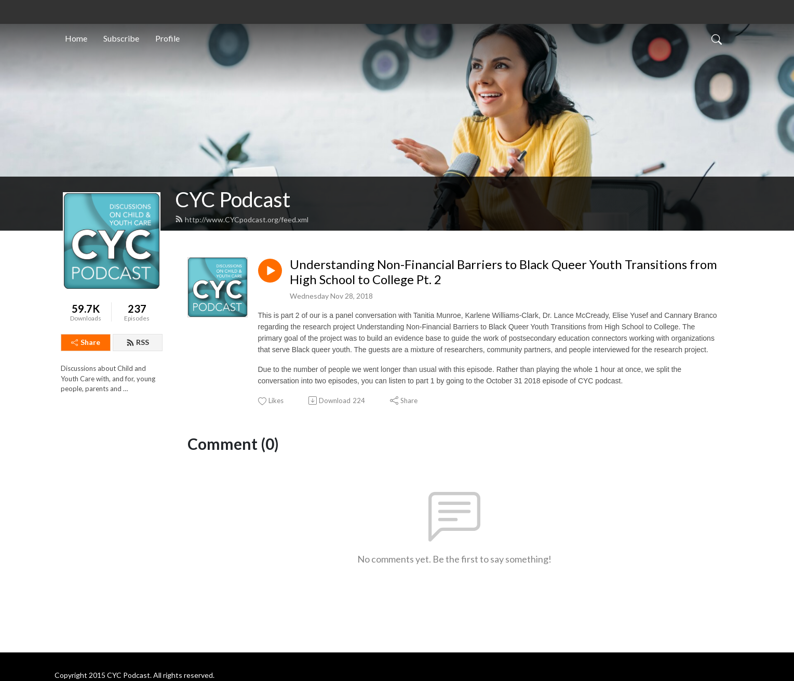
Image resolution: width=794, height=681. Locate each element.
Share (85, 342)
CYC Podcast (232, 199)
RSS (137, 342)
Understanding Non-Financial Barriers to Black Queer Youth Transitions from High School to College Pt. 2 (503, 272)
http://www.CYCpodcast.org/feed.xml (241, 219)
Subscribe (121, 38)
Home (76, 38)
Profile (167, 38)
